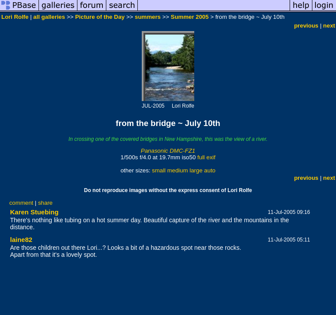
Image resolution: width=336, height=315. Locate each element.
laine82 (21, 239)
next (329, 25)
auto (210, 170)
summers (148, 17)
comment (21, 203)
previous (306, 25)
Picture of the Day (100, 17)
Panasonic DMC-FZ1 (168, 150)
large (196, 170)
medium (177, 170)
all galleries (49, 17)
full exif (206, 157)
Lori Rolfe (14, 17)
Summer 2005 (190, 17)
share (45, 203)
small (158, 170)
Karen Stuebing (34, 212)
